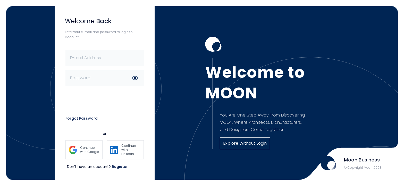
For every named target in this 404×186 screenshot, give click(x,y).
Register (120, 166)
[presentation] (104, 100)
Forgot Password (81, 118)
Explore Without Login (245, 143)
